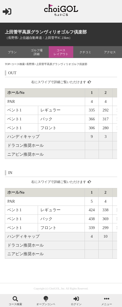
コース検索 (18, 64)
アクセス (110, 52)
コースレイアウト (61, 52)
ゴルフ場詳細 (37, 52)
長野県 (30, 64)
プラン (12, 52)
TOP (7, 64)
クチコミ (85, 52)
